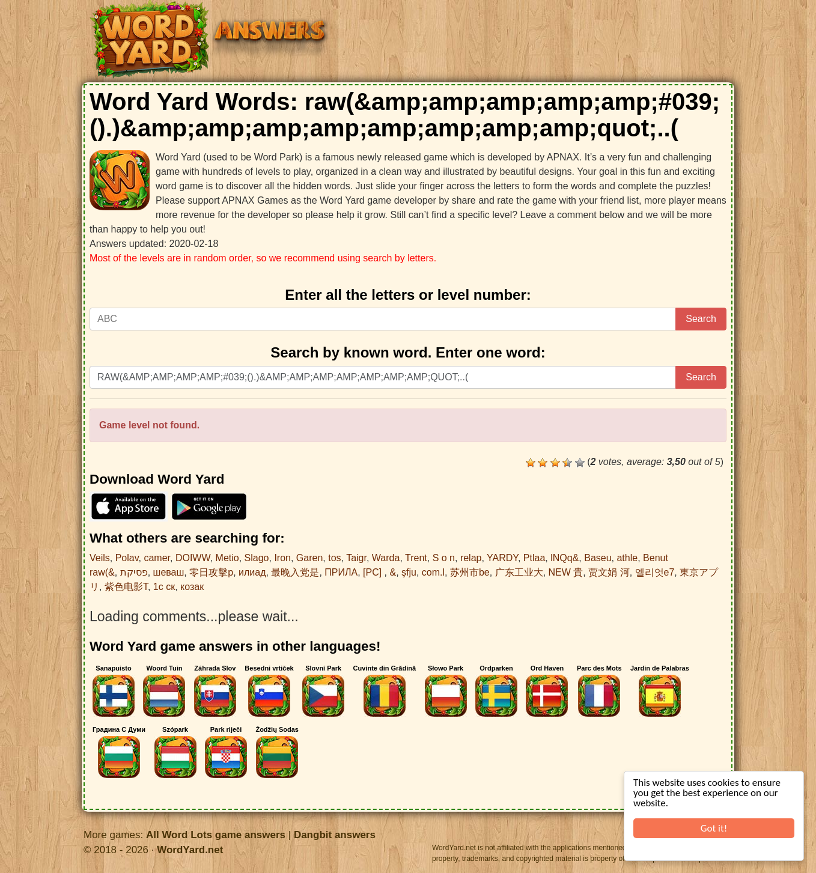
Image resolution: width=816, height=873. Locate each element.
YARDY (502, 558)
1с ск (164, 587)
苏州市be (470, 572)
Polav (127, 558)
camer (157, 558)
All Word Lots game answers (215, 835)
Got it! (714, 828)
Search (701, 319)
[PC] (374, 572)
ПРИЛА (341, 572)
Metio (227, 558)
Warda (386, 558)
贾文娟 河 (608, 572)
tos (334, 558)
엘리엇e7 (655, 572)
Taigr (356, 558)
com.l (433, 572)
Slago (257, 558)
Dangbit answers (335, 835)
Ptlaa (534, 558)
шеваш (168, 572)
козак (192, 587)
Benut (655, 558)
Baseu (597, 558)
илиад (252, 572)
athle (627, 558)
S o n (444, 558)
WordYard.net (190, 850)
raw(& (102, 572)
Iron (282, 558)
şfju (408, 572)
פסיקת (134, 572)
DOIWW (192, 558)
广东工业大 (519, 572)
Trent (416, 558)
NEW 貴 (566, 572)
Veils (100, 558)
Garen (309, 558)
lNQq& (564, 558)
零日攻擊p (211, 572)
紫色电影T (126, 587)
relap (471, 558)
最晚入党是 (295, 572)
